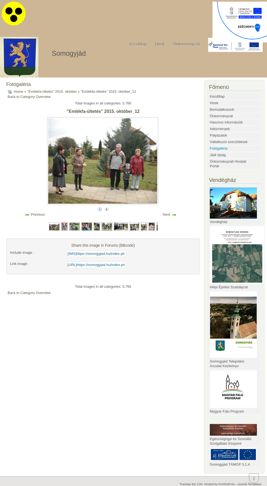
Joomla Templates (250, 484)
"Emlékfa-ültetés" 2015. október (52, 91)
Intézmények (220, 129)
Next (166, 214)
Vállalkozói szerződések (229, 142)
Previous (38, 214)
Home (18, 91)
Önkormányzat (186, 44)
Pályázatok (218, 135)
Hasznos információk (226, 122)
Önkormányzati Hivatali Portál (228, 163)
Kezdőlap (138, 44)
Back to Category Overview (29, 97)
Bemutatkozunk (222, 109)
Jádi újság (218, 155)
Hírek (160, 44)
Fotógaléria (218, 148)
